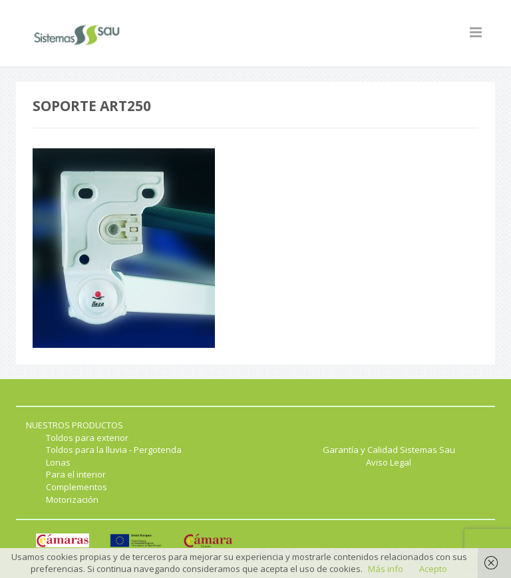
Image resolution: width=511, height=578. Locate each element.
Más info (385, 569)
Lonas (58, 462)
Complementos (76, 487)
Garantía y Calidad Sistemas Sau (389, 450)
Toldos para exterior (87, 438)
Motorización (72, 500)
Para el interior (76, 474)
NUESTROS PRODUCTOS (74, 425)
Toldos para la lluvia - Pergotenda (114, 450)
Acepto (433, 569)
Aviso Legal (388, 462)
